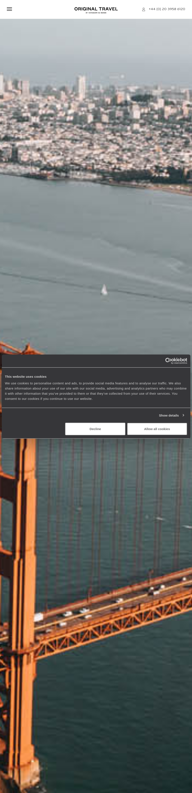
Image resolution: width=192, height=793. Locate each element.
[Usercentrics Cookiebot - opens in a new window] (168, 361)
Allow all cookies (157, 429)
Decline (95, 429)
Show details (169, 415)
